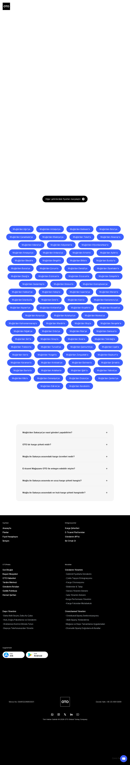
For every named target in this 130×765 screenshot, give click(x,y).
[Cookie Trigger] (118, 758)
